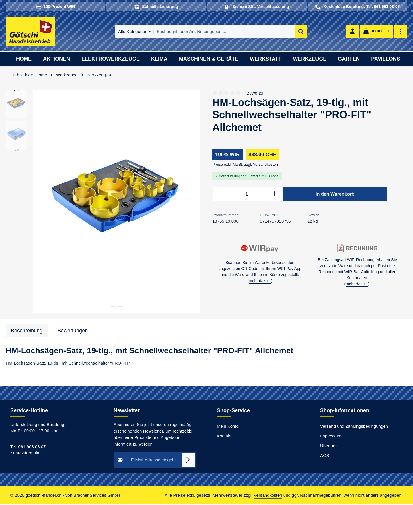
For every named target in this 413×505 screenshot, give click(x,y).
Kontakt (224, 436)
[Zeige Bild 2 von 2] (120, 306)
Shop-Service (233, 411)
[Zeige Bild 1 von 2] (113, 306)
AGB (324, 456)
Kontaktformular (25, 453)
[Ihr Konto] (352, 32)
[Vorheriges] (17, 90)
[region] (103, 202)
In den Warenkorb (335, 194)
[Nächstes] (17, 150)
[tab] (27, 331)
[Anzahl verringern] (218, 195)
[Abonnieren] (188, 460)
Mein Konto (228, 426)
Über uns (329, 446)
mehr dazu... (260, 282)
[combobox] (214, 32)
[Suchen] (291, 32)
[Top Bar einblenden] (401, 32)
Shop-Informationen (344, 411)
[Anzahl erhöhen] (275, 195)
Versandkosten (268, 496)
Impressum (330, 436)
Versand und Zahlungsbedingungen (354, 426)
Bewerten (255, 93)
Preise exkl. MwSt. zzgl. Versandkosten (245, 165)
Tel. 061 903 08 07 (28, 447)
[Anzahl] (246, 195)
